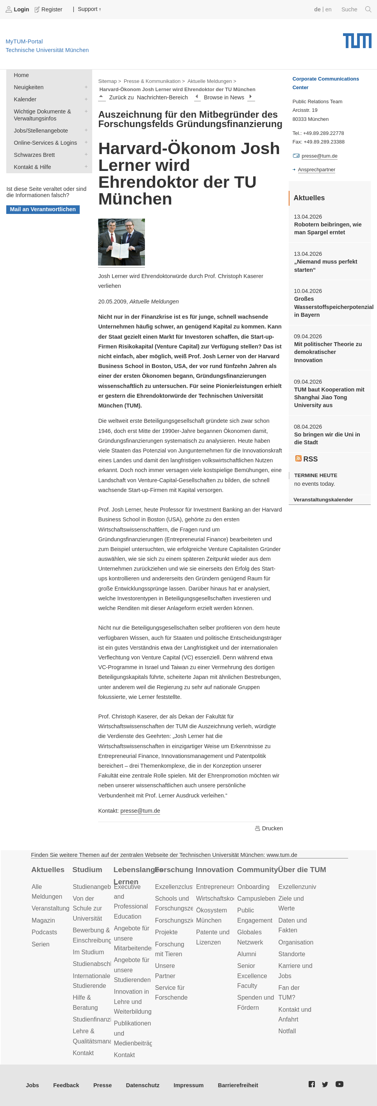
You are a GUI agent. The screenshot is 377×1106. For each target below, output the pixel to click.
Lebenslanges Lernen (139, 875)
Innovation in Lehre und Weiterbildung (133, 1001)
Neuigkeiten (84, 86)
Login (17, 9)
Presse (102, 1085)
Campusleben (256, 898)
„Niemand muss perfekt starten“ (325, 266)
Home (21, 75)
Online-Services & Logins (84, 142)
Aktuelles (47, 869)
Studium (87, 869)
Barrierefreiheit (238, 1085)
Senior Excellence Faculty (252, 975)
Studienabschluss (97, 964)
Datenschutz (143, 1085)
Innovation (215, 869)
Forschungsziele (177, 920)
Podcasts (44, 932)
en (328, 9)
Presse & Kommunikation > (154, 81)
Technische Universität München (357, 38)
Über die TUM (302, 869)
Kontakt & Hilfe (84, 166)
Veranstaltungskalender (323, 500)
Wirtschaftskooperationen (231, 898)
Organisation (296, 942)
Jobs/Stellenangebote (84, 130)
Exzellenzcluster (177, 886)
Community (257, 869)
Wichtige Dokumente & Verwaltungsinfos (84, 111)
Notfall (287, 1031)
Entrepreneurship (219, 886)
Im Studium (88, 952)
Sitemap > (109, 81)
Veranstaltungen (54, 908)
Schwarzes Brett (84, 154)
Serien (41, 944)
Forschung (174, 869)
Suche (356, 9)
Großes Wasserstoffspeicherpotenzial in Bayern (329, 307)
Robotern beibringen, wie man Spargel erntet (328, 228)
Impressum (189, 1085)
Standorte (292, 954)
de (317, 9)
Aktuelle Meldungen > (212, 81)
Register (49, 9)
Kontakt (83, 1053)
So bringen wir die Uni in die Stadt (327, 438)
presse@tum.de (140, 811)
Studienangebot (94, 886)
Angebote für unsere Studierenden (132, 970)
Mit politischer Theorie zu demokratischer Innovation (328, 352)
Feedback (66, 1085)
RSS (306, 459)
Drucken (268, 828)
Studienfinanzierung (100, 1019)
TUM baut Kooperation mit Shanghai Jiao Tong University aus (329, 397)
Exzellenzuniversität (306, 886)
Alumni (246, 954)
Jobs (32, 1085)
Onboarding (253, 886)
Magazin (43, 920)
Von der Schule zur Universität (87, 908)
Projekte (166, 932)
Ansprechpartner (317, 169)
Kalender (84, 98)
